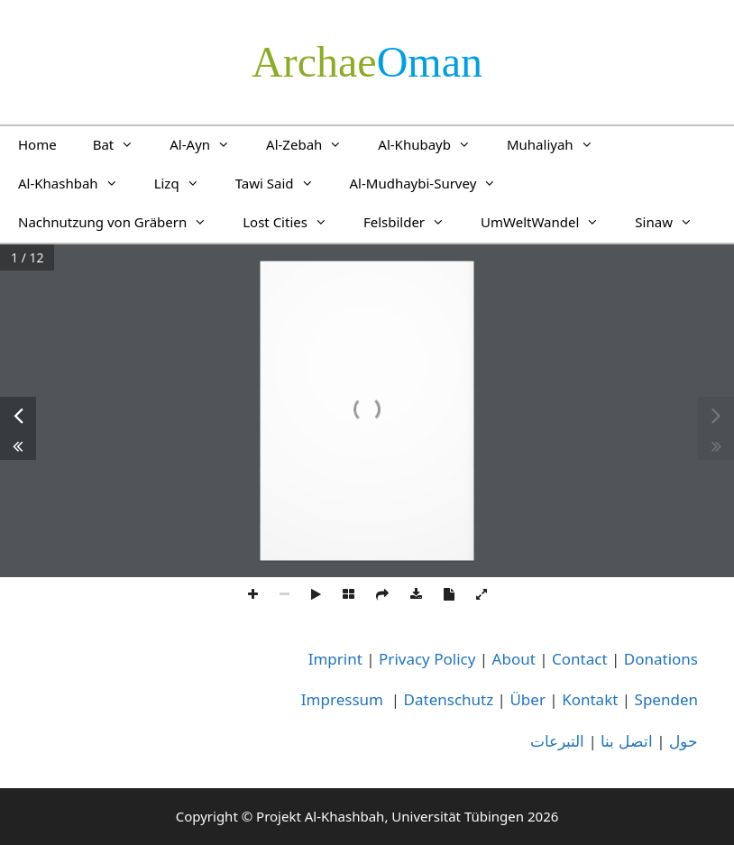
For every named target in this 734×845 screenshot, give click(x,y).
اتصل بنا (626, 740)
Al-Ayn (209, 144)
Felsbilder (413, 222)
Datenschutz (449, 699)
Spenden (666, 699)
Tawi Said (283, 183)
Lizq (185, 183)
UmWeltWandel (549, 222)
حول (683, 740)
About (514, 658)
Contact (580, 658)
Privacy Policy (427, 658)
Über (527, 699)
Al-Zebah (313, 144)
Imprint (335, 658)
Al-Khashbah (77, 183)
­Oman (367, 62)
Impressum (342, 699)
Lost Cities (294, 222)
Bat (122, 144)
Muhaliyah (559, 144)
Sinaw (673, 222)
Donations (661, 658)
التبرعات (557, 740)
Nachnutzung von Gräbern (121, 222)
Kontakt (590, 699)
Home (37, 144)
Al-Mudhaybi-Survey (432, 183)
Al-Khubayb (433, 144)
